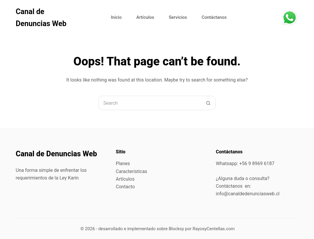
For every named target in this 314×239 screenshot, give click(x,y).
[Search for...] (149, 103)
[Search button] (208, 103)
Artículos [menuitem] (145, 17)
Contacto (125, 186)
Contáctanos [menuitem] (214, 17)
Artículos (125, 179)
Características (131, 171)
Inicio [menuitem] (116, 17)
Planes (123, 163)
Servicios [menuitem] (178, 17)
